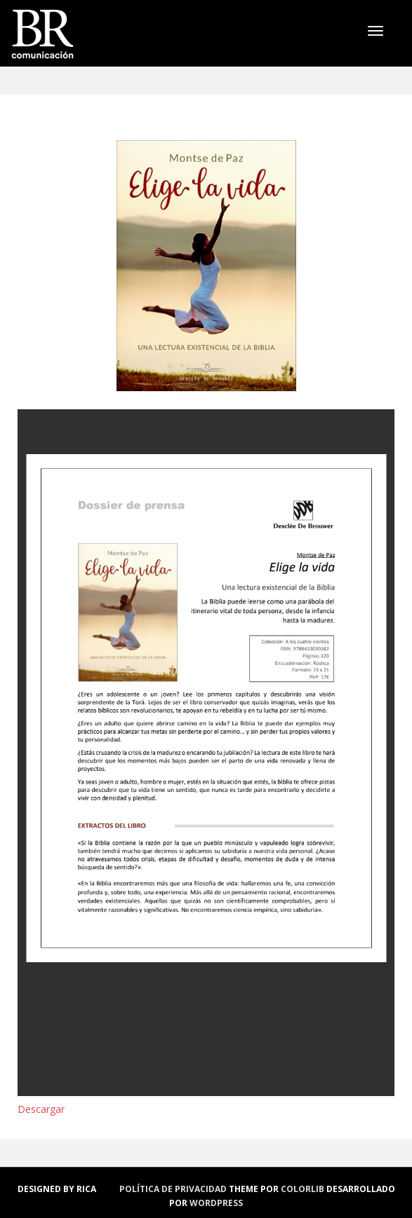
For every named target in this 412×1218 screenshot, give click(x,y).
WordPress (216, 1203)
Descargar (41, 1109)
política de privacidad (173, 1189)
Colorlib (302, 1189)
